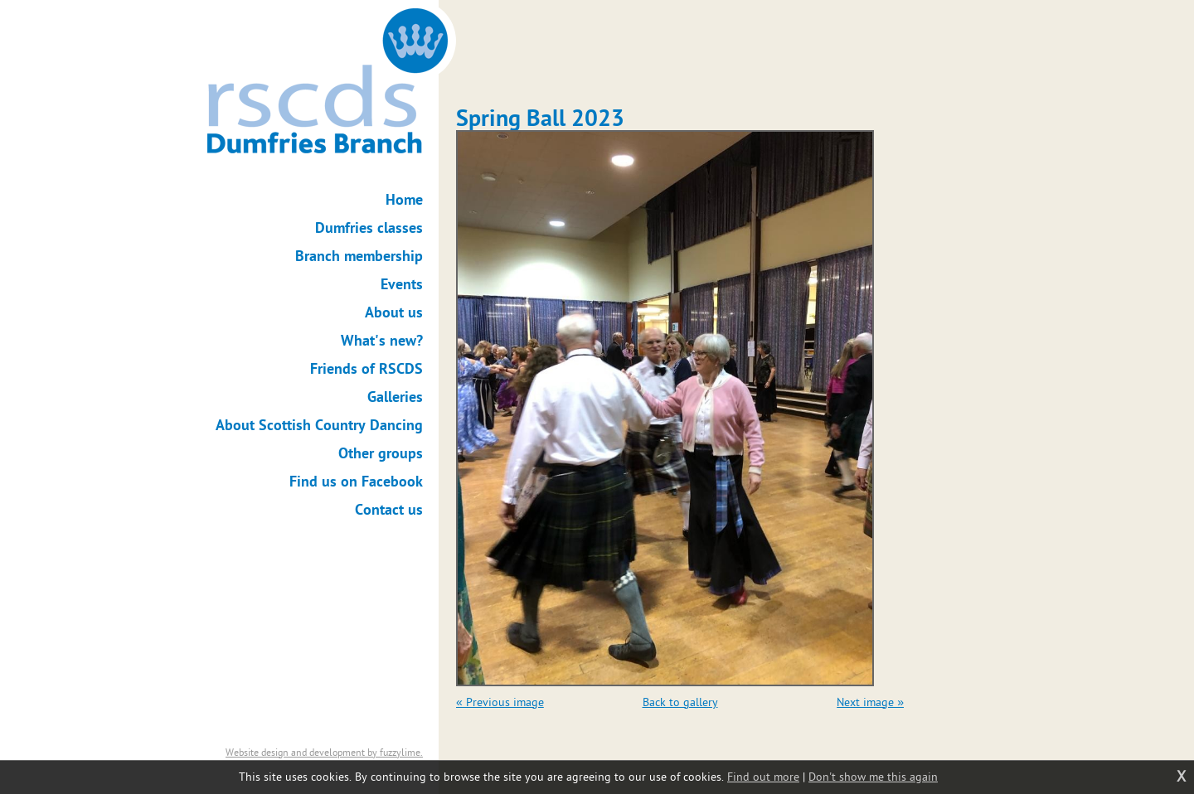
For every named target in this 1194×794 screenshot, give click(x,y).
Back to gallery (680, 702)
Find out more (763, 777)
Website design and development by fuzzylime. (324, 752)
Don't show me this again (873, 777)
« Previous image (500, 702)
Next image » (870, 702)
